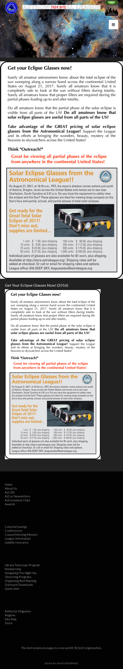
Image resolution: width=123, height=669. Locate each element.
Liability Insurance (17, 542)
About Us (11, 488)
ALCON (10, 492)
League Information (18, 538)
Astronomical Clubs (17, 500)
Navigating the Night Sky (21, 573)
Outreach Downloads (19, 584)
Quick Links (12, 588)
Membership (13, 569)
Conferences (13, 530)
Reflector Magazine (18, 611)
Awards (10, 504)
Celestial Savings (16, 526)
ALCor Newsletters (17, 496)
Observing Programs (18, 577)
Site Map (10, 619)
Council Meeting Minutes (21, 534)
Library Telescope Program (22, 565)
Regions (10, 615)
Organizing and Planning (20, 580)
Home (9, 484)
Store (9, 623)
